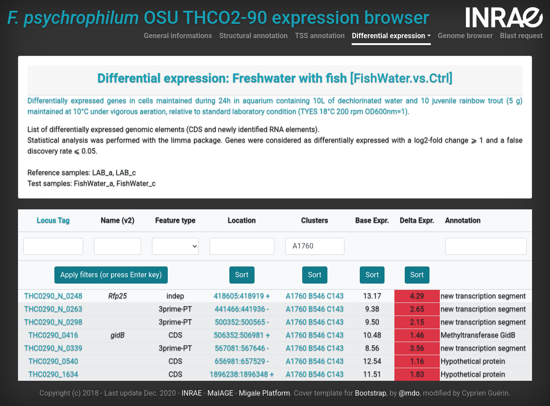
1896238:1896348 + (242, 374)
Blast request (521, 36)
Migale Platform (264, 393)
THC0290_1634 (53, 374)
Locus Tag (53, 220)
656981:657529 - (242, 361)
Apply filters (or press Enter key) (111, 275)
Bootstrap (370, 393)
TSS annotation (320, 36)
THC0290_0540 (53, 361)
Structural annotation (253, 36)
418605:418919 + (242, 296)
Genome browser (465, 36)
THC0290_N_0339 (53, 348)
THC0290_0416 (53, 335)
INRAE (192, 393)
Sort (242, 275)
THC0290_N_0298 (53, 322)
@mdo (409, 393)
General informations (178, 36)
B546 (317, 296)
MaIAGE (220, 393)
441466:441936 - (242, 309)
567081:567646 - (242, 348)
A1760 (296, 296)
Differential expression (388, 36)
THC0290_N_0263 (53, 309)
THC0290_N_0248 (53, 296)
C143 (335, 296)
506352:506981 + (242, 335)
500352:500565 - (242, 322)
